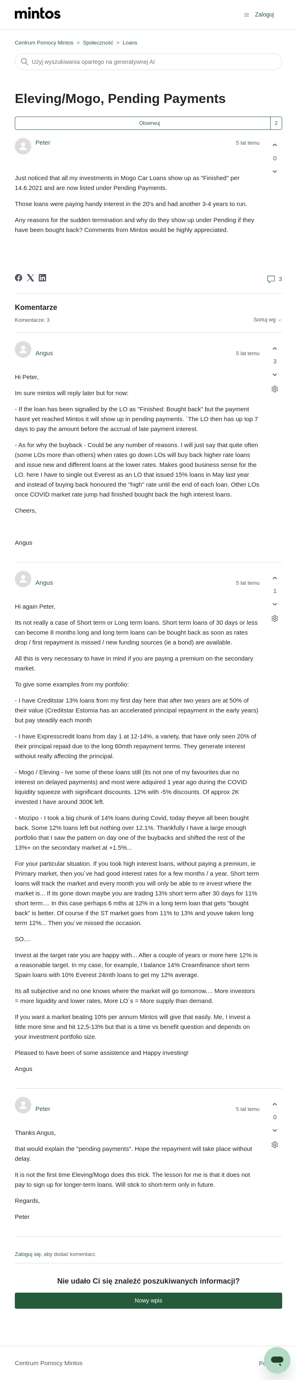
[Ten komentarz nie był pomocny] (275, 375)
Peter (42, 142)
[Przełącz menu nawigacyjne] (246, 14)
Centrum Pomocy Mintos (45, 43)
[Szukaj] (148, 62)
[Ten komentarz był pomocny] (275, 348)
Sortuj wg (267, 320)
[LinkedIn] (42, 277)
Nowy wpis (148, 1300)
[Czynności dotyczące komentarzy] (275, 389)
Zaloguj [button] (264, 14)
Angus (44, 352)
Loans (130, 43)
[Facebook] (18, 277)
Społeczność (98, 43)
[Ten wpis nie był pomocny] (275, 171)
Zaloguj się (28, 1254)
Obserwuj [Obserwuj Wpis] (149, 123)
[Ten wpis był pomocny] (275, 145)
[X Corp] (30, 277)
